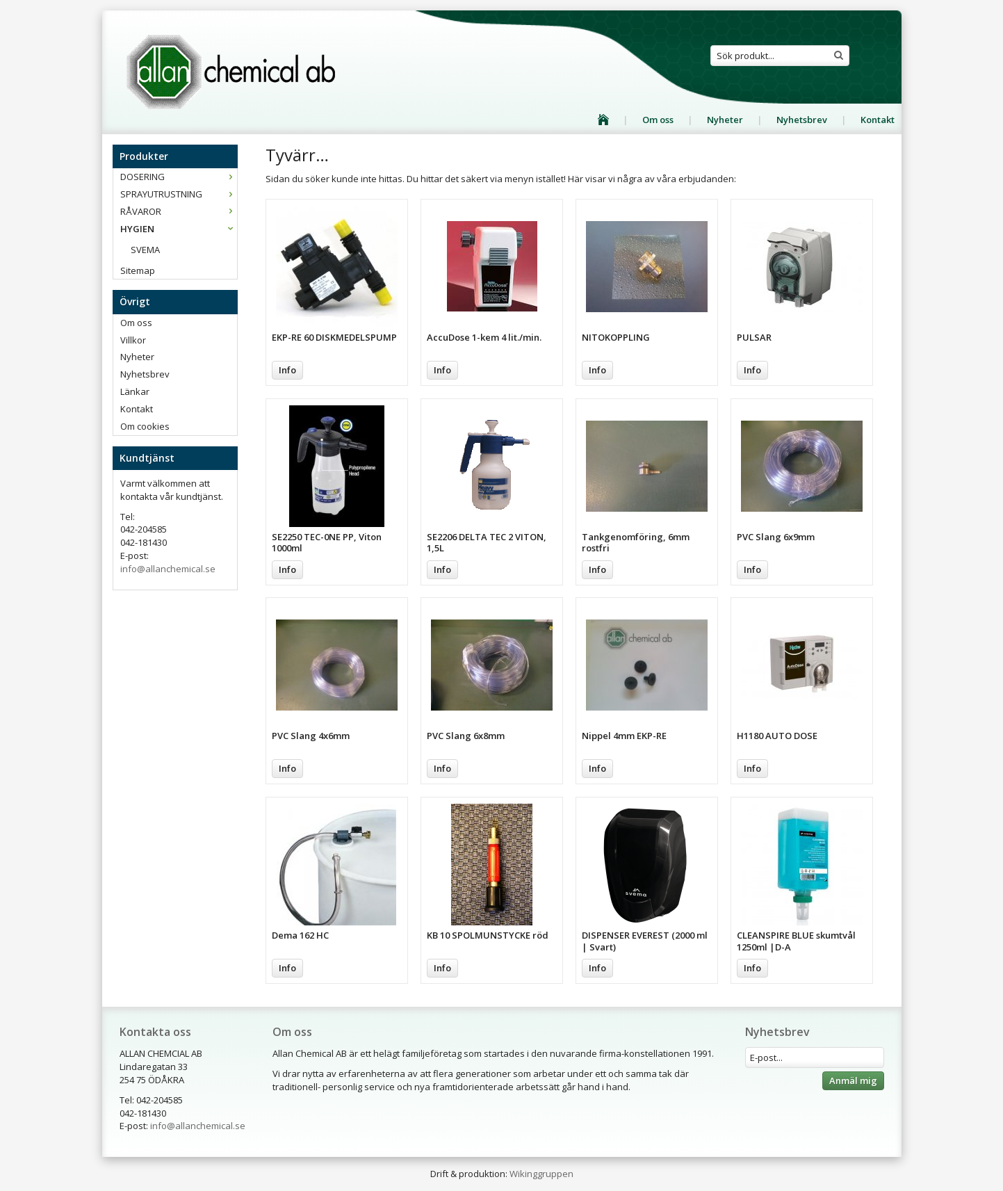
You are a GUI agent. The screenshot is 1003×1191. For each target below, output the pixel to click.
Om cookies (145, 426)
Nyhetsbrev (801, 119)
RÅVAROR (178, 211)
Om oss (658, 119)
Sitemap (137, 270)
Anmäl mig (853, 1080)
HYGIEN (178, 228)
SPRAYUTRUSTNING (178, 194)
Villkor (133, 340)
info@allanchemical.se (167, 568)
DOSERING (178, 176)
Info (287, 370)
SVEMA (145, 249)
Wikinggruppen (541, 1173)
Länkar (134, 391)
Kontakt (878, 119)
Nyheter (725, 119)
